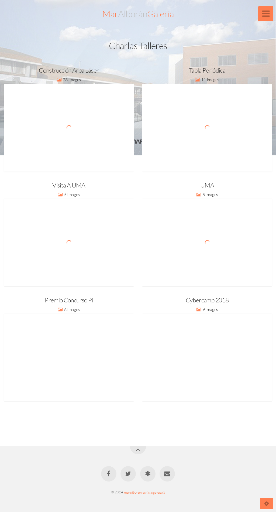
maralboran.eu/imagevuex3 (144, 492)
